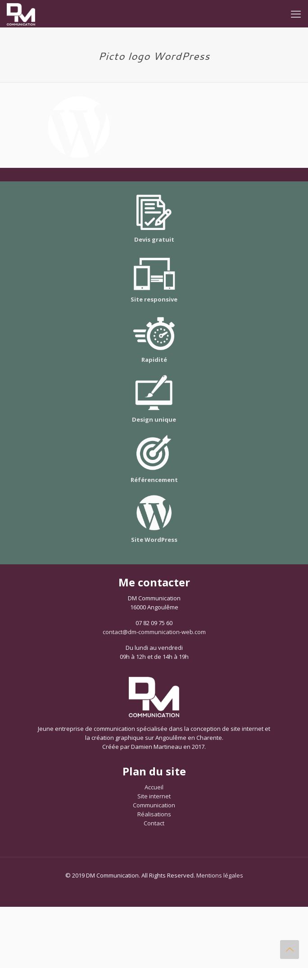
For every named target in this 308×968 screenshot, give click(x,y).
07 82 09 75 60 (154, 623)
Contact (154, 823)
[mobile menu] (295, 13)
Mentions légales (219, 875)
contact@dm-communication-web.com (154, 632)
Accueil (154, 787)
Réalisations (154, 814)
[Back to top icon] (289, 949)
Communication (154, 805)
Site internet (154, 796)
